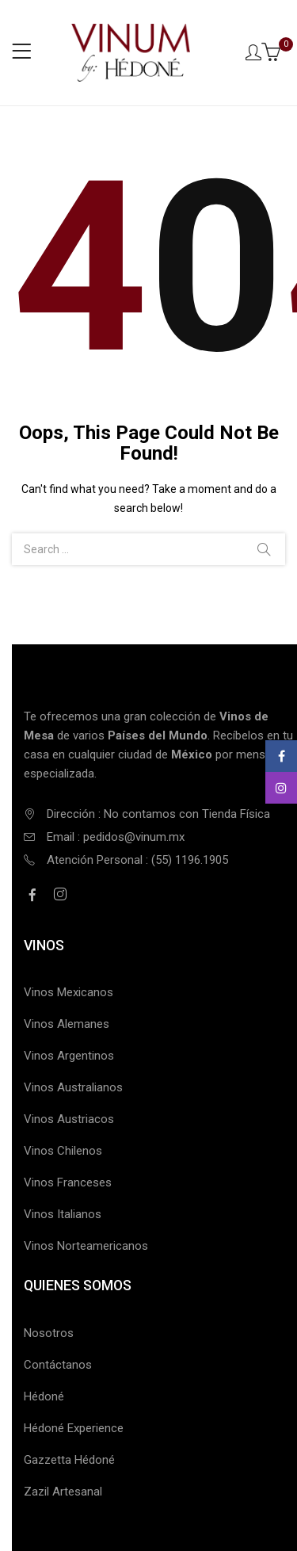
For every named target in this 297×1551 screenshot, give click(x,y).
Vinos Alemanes (66, 1024)
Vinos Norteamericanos (86, 1246)
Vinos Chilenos (63, 1151)
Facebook (281, 756)
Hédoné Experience (74, 1428)
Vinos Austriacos (69, 1119)
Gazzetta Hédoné (69, 1460)
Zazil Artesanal (63, 1491)
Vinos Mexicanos (68, 992)
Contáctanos (58, 1365)
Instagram (281, 788)
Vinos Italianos (62, 1214)
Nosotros (49, 1333)
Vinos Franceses (68, 1182)
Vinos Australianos (73, 1087)
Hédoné (44, 1396)
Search (264, 549)
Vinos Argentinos (69, 1056)
